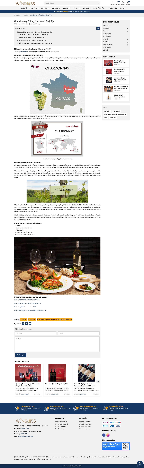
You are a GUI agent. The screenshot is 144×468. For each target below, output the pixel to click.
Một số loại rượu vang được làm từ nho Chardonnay (36, 43)
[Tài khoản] (123, 3)
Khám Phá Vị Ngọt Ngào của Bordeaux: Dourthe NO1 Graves (84, 385)
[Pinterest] (26, 323)
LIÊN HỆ (122, 8)
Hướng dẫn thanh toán (85, 424)
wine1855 (69, 319)
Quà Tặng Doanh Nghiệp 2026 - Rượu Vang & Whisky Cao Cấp (28, 385)
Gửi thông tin (21, 355)
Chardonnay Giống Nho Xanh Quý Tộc (48, 319)
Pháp (62, 319)
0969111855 (24, 434)
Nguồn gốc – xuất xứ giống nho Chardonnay (33, 34)
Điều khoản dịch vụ (84, 429)
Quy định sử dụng (60, 429)
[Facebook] (104, 435)
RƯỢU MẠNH (66, 8)
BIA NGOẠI (45, 8)
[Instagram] (108, 435)
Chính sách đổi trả (60, 426)
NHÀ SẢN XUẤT (112, 8)
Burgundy (23, 319)
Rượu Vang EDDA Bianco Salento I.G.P (25, 307)
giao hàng (65, 11)
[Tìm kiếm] (98, 3)
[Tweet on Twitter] (30, 323)
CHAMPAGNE (56, 8)
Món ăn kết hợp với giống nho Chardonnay (32, 40)
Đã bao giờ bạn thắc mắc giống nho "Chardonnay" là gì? (35, 32)
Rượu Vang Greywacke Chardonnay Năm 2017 (27, 303)
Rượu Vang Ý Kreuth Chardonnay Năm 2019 (26, 299)
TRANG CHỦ (23, 8)
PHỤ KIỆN (76, 8)
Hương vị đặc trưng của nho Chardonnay (32, 37)
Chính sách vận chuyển (61, 424)
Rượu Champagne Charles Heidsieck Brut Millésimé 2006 (30, 310)
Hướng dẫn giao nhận (85, 426)
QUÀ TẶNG (87, 8)
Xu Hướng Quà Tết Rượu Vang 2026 (56, 384)
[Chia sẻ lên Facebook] (23, 323)
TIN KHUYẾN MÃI (109, 57)
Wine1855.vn (24, 51)
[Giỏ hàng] (128, 3)
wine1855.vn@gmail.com (25, 436)
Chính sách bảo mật (61, 421)
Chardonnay (31, 319)
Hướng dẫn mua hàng (85, 421)
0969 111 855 (25, 428)
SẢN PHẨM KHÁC (99, 8)
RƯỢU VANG (34, 8)
